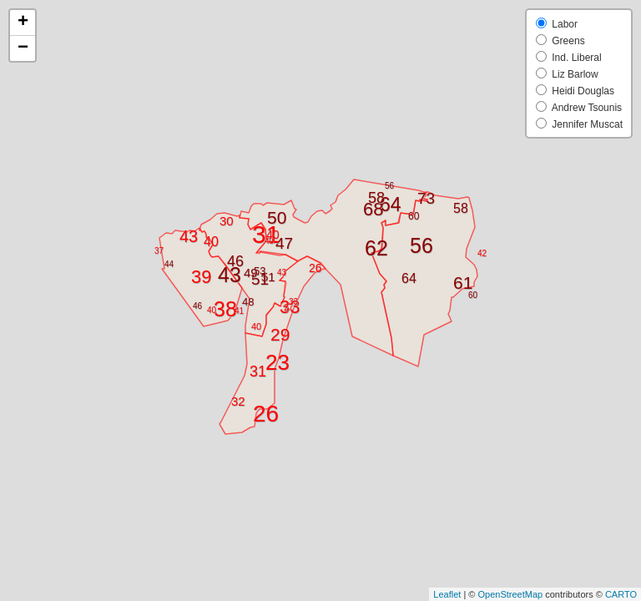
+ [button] (23, 22)
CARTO (621, 594)
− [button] (23, 48)
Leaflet (447, 594)
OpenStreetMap (510, 594)
